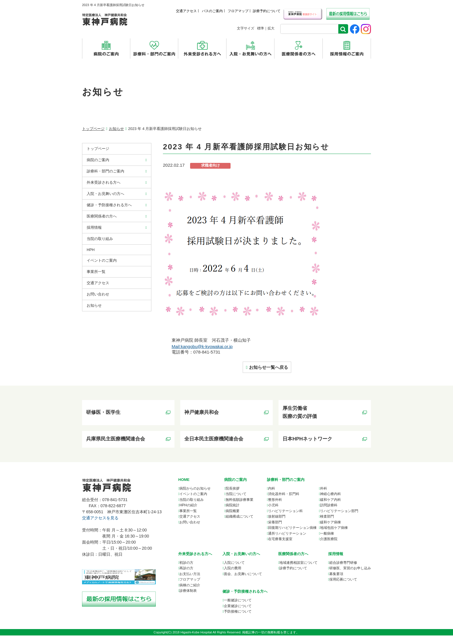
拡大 (271, 28)
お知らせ (116, 129)
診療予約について (267, 11)
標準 (260, 28)
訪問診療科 (328, 506)
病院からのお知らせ (195, 489)
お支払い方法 (189, 574)
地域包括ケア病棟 (334, 528)
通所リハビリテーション (287, 534)
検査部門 (327, 517)
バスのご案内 (212, 11)
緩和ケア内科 (330, 500)
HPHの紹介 (188, 506)
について (298, 563)
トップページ (93, 129)
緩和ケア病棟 (330, 523)
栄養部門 (275, 523)
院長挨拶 (233, 489)
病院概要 (233, 511)
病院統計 (233, 506)
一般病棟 (327, 534)
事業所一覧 (188, 511)
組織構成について (239, 517)
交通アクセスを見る (100, 518)
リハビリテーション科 (285, 511)
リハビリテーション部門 (339, 511)
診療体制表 (188, 591)
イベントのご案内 (102, 260)
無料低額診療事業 (239, 500)
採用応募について (343, 580)
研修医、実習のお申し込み (350, 569)
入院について (234, 563)
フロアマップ (238, 11)
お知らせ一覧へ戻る (268, 367)
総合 (343, 563)
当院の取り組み (100, 239)
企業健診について (238, 607)
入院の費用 (232, 569)
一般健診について (238, 601)
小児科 (273, 506)
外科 (323, 489)
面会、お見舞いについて (243, 574)
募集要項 (336, 574)
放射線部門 (276, 517)
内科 (271, 489)
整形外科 (275, 500)
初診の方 (186, 563)
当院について (236, 494)
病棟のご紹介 (189, 586)
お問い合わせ (98, 294)
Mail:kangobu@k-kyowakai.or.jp (202, 346)
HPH (90, 250)
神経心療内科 (330, 494)
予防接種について (238, 612)
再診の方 (186, 569)
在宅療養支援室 (280, 540)
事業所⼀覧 (96, 271)
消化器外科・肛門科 (283, 494)
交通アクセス (186, 11)
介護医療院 (328, 540)
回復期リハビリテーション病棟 (292, 528)
